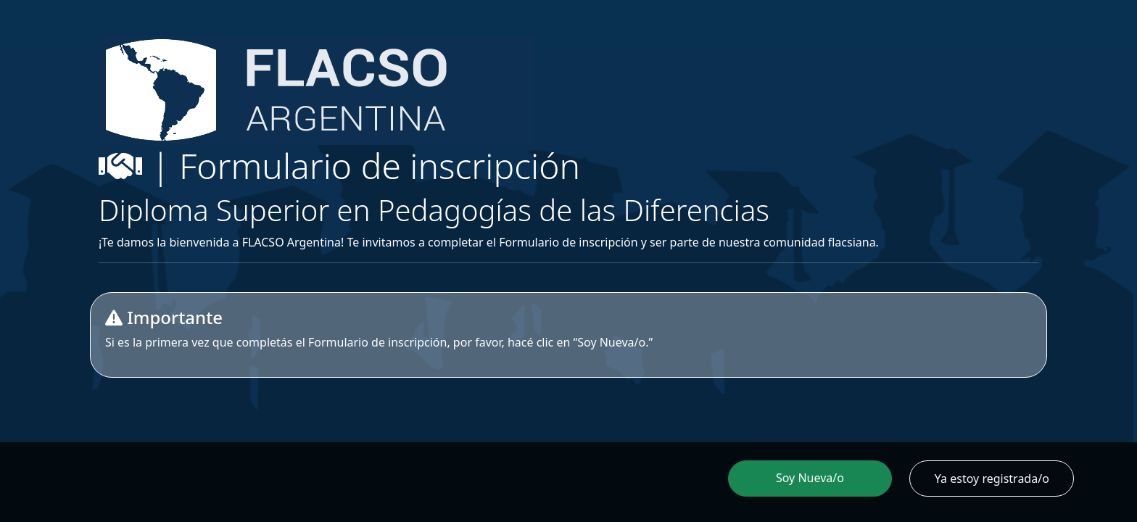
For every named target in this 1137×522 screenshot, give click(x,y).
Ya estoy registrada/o (992, 478)
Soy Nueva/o (810, 478)
